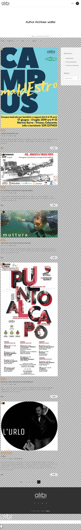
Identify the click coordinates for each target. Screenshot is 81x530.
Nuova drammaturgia (71, 62)
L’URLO (3, 456)
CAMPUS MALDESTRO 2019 (9, 133)
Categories (10, 41)
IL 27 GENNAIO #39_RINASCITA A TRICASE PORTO (17, 190)
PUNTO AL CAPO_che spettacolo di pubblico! (17, 382)
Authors (34, 41)
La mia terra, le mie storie (72, 65)
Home (33, 36)
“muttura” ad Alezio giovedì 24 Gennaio (16, 243)
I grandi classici (69, 58)
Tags (23, 41)
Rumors (48, 511)
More (2, 148)
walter (10, 135)
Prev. (21, 482)
